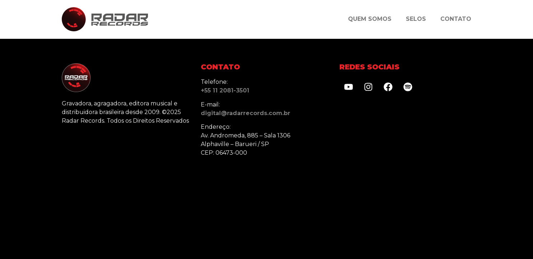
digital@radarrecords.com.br (245, 113)
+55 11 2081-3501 (225, 90)
